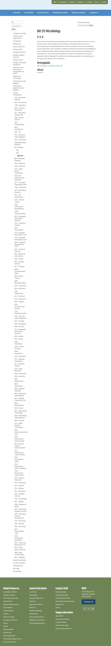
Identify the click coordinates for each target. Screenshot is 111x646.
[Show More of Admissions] (12, 44)
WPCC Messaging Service (37, 623)
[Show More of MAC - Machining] (14, 374)
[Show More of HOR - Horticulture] (14, 342)
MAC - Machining (20, 374)
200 (17, 153)
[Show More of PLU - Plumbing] (14, 491)
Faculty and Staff (19, 563)
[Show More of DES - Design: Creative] (14, 262)
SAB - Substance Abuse (20, 505)
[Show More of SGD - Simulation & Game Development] (14, 514)
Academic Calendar (9, 595)
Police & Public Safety (62, 625)
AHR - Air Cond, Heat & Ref (20, 109)
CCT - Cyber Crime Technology (19, 171)
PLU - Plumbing (20, 491)
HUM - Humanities (18, 352)
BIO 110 (39, 66)
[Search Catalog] (17, 22)
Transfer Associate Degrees (19, 82)
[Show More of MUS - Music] (14, 408)
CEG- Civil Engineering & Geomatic (19, 178)
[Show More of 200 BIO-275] (15, 153)
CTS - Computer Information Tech (20, 239)
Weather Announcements (37, 620)
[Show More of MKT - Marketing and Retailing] (14, 394)
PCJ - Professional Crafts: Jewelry (20, 453)
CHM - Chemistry (20, 187)
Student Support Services (18, 56)
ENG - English (19, 302)
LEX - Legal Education (18, 370)
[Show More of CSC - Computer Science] (14, 223)
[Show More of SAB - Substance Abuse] (14, 504)
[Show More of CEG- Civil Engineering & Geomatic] (14, 176)
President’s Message (35, 611)
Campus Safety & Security (11, 604)
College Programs (8, 611)
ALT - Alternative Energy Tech (20, 114)
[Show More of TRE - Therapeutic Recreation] (14, 536)
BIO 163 (52, 66)
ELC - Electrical (20, 296)
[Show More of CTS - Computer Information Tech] (14, 238)
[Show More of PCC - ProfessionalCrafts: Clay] (14, 430)
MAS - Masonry (20, 376)
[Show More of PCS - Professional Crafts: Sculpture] (14, 464)
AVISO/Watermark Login (10, 598)
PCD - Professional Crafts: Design (19, 439)
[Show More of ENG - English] (14, 302)
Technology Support (9, 636)
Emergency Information (10, 620)
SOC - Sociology (20, 521)
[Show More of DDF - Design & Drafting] (14, 249)
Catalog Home (18, 566)
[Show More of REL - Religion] (14, 502)
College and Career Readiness (19, 64)
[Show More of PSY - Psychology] (14, 499)
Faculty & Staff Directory (63, 598)
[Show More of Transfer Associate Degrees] (12, 81)
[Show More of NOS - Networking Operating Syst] (14, 416)
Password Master (8, 629)
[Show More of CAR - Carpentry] (14, 166)
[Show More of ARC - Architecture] (14, 127)
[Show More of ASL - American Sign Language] (14, 135)
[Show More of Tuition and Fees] (12, 47)
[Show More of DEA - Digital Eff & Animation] (14, 254)
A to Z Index (32, 592)
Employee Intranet (61, 592)
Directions (32, 601)
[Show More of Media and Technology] (12, 76)
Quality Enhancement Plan (64, 629)
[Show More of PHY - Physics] (14, 486)
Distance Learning (8, 617)
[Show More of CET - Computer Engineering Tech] (14, 183)
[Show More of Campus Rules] (12, 60)
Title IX (58, 608)
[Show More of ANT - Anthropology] (14, 122)
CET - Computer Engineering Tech (21, 184)
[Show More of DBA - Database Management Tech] (14, 242)
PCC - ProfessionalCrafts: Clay (21, 432)
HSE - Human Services (19, 348)
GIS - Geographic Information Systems (20, 218)
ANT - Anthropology (19, 123)
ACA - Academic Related (20, 99)
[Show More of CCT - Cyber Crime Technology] (14, 169)
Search (14, 29)
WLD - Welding (20, 557)
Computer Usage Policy (36, 598)
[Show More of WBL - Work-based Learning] (14, 548)
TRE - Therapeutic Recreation (19, 538)
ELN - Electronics (20, 299)
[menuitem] (55, 2)
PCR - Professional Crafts (19, 459)
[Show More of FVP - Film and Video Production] (14, 316)
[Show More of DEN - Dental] (14, 259)
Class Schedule (7, 608)
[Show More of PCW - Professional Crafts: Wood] (14, 471)
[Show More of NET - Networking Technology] (14, 411)
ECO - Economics (20, 286)
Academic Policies (19, 52)
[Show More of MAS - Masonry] (14, 376)
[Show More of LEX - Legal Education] (14, 369)
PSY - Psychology (21, 499)
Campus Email (7, 601)
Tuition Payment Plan (9, 642)
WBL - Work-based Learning (20, 549)
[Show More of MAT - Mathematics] (14, 379)
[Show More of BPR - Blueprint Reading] (14, 158)
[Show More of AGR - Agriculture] (14, 105)
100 (17, 150)
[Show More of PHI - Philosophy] (14, 483)
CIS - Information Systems (20, 191)
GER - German (19, 327)
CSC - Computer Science (20, 224)
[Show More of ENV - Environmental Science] (14, 305)
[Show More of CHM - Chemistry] (14, 187)
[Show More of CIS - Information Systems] (14, 190)
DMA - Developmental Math (20, 271)
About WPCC (59, 616)
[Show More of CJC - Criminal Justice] (14, 200)
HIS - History (19, 339)
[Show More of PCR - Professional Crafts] (14, 457)
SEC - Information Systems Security (21, 510)
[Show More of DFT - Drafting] (14, 266)
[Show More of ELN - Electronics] (14, 299)
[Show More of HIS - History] (14, 339)
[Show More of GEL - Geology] (14, 321)
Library (5, 623)
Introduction (17, 41)
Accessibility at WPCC (10, 592)
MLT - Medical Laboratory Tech (20, 399)
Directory (6, 614)
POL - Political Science (19, 495)
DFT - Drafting (19, 267)
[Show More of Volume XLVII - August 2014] (12, 36)
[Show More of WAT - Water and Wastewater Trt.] (14, 543)
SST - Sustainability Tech (19, 531)
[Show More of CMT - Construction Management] (14, 205)
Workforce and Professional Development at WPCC (18, 71)
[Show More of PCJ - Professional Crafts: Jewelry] (14, 451)
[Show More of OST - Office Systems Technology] (14, 423)
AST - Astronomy (20, 140)
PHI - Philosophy (20, 483)
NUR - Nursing (19, 421)
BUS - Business (20, 163)
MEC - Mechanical (19, 385)
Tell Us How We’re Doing (36, 617)
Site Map (16, 569)
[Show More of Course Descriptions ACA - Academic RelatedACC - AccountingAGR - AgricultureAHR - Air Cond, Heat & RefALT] (12, 93)
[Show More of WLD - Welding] (14, 557)
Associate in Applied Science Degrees (18, 88)
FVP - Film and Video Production (20, 317)
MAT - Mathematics (19, 380)
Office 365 (32, 608)
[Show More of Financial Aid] (12, 49)
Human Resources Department (65, 601)
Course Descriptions (17, 94)
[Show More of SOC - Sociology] (14, 521)
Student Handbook (19, 560)
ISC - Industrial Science (19, 365)
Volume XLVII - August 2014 (18, 37)
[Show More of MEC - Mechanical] (14, 384)
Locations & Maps (61, 622)
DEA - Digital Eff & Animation (20, 255)
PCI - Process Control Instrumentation (20, 446)
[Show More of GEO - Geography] (14, 324)
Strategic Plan (33, 614)
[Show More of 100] (15, 150)
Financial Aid (17, 49)
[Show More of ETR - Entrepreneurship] (14, 311)
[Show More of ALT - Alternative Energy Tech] (14, 113)
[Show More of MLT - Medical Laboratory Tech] (14, 398)
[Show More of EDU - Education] (14, 288)
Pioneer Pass (7, 633)
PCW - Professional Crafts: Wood (19, 473)
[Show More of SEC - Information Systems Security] (14, 509)
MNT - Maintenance (19, 404)
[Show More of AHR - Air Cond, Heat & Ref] (14, 108)
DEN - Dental (19, 259)
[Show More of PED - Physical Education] (14, 478)
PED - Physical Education (19, 479)
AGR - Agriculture (20, 105)
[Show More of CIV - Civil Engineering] (14, 195)
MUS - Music (19, 408)
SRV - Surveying (20, 526)
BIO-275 (20, 156)
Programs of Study (19, 34)
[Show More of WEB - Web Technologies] (14, 553)
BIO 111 (46, 66)
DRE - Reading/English (20, 282)
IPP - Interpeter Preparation (20, 360)
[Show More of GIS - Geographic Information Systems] (14, 216)
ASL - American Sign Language (20, 136)
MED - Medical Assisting (20, 390)
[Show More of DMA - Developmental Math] (14, 269)
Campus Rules (18, 60)
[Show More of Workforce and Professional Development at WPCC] (12, 67)
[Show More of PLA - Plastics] (14, 488)
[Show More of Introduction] (12, 41)
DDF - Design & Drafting (20, 250)
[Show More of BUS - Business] (14, 163)
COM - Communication (20, 213)
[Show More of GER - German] (14, 327)
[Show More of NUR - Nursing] (14, 420)
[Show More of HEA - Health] (14, 336)
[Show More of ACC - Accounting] (14, 102)
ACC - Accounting (20, 102)
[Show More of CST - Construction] (14, 228)
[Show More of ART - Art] (14, 132)
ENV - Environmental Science (20, 307)
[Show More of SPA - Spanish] (14, 524)
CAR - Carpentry (20, 166)
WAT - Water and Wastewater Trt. (20, 544)
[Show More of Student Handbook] (12, 560)
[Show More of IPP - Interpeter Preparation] (14, 359)
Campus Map (33, 595)
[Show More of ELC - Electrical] (14, 296)
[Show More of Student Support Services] (12, 55)
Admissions (17, 44)
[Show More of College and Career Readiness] (12, 63)
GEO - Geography (20, 324)
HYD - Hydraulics (20, 356)
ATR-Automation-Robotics (20, 144)
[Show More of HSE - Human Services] (14, 347)
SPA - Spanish (19, 524)
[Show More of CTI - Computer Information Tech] (14, 233)
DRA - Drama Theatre (19, 277)
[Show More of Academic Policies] (12, 52)
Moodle (5, 626)
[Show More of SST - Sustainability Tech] (14, 529)
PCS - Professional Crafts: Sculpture (20, 466)
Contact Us (88, 601)
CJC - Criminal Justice (19, 201)
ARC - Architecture (19, 128)
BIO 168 (59, 66)
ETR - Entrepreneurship (20, 312)
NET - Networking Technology (20, 412)
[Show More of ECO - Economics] (14, 286)
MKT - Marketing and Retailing (20, 395)
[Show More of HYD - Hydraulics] (14, 356)
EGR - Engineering (19, 292)
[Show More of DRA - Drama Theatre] (14, 276)
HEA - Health (19, 336)
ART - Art (18, 132)
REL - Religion (19, 502)
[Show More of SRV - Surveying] (14, 526)
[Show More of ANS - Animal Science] (14, 118)
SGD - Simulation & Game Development (20, 516)
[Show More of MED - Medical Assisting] (14, 389)
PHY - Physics (19, 486)
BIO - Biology (19, 147)
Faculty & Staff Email (62, 595)
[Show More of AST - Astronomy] (14, 140)
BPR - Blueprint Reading (20, 160)
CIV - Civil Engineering (19, 196)
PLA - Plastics (19, 488)
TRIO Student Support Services (12, 639)
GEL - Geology (19, 321)
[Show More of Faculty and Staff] (12, 563)
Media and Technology (17, 77)
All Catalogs (17, 571)
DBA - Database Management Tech (20, 244)
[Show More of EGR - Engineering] (14, 291)
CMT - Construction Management (19, 207)
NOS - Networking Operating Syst (21, 417)
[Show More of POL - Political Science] (14, 494)
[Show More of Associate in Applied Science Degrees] (12, 86)
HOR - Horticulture (19, 343)
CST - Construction (19, 229)
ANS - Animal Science (19, 119)
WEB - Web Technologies (19, 554)
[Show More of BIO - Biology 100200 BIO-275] (14, 147)
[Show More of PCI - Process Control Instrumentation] (14, 444)
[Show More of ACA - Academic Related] (14, 98)
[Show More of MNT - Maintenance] (14, 403)
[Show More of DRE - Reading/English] (14, 281)
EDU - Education (20, 289)
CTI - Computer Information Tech (20, 234)
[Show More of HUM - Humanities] (14, 351)
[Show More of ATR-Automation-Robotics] (14, 143)
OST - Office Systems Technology (19, 425)
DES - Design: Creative (19, 263)
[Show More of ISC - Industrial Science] (14, 364)
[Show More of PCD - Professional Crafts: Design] (14, 437)
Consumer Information (62, 619)
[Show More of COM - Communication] (14, 211)
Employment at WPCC (36, 604)
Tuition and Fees (19, 47)
